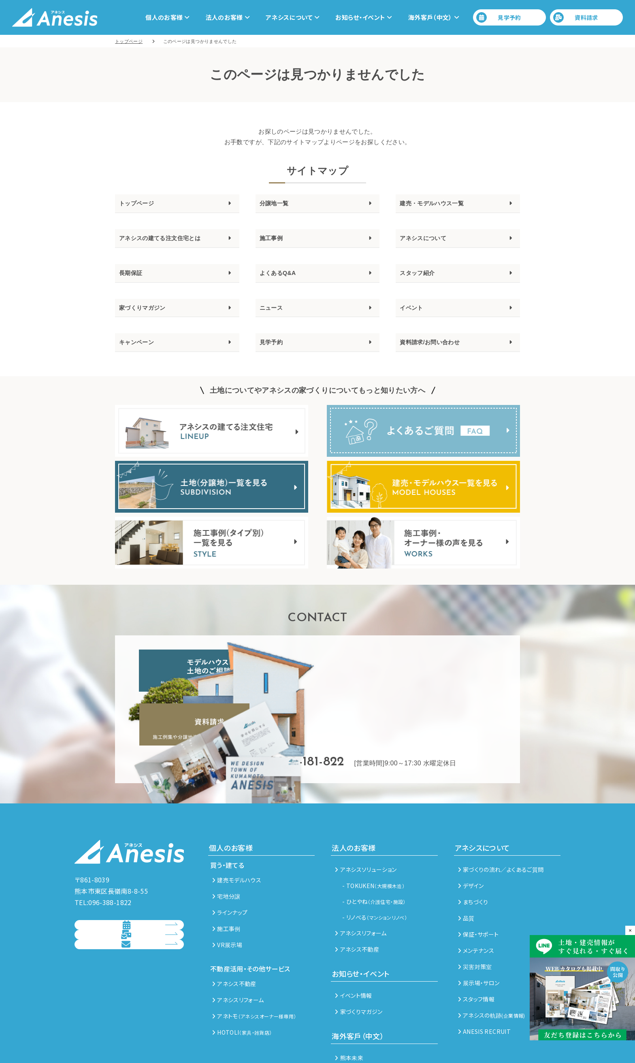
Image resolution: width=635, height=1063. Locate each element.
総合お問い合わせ (121, 948)
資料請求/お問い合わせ (438, 354)
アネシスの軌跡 (491, 975)
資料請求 (575, 17)
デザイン (471, 845)
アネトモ (254, 976)
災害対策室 (475, 926)
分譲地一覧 (278, 204)
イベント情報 (353, 955)
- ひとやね (373, 861)
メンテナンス (476, 910)
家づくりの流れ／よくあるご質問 (501, 829)
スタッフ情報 (476, 959)
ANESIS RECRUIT (484, 991)
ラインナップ (229, 872)
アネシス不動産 (234, 943)
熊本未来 (349, 1018)
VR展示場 (227, 905)
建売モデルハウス (236, 840)
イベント (414, 317)
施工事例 (274, 242)
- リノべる (374, 877)
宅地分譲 (226, 856)
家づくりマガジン (149, 317)
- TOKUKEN (373, 845)
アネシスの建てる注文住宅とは (171, 242)
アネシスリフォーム (238, 960)
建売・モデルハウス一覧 (441, 204)
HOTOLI (242, 992)
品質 (466, 878)
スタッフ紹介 (422, 279)
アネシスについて (429, 242)
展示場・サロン (479, 943)
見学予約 (498, 17)
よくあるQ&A (283, 279)
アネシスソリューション (365, 829)
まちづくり (473, 862)
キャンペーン (141, 354)
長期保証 (134, 279)
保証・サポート (478, 894)
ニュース (274, 317)
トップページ (141, 204)
